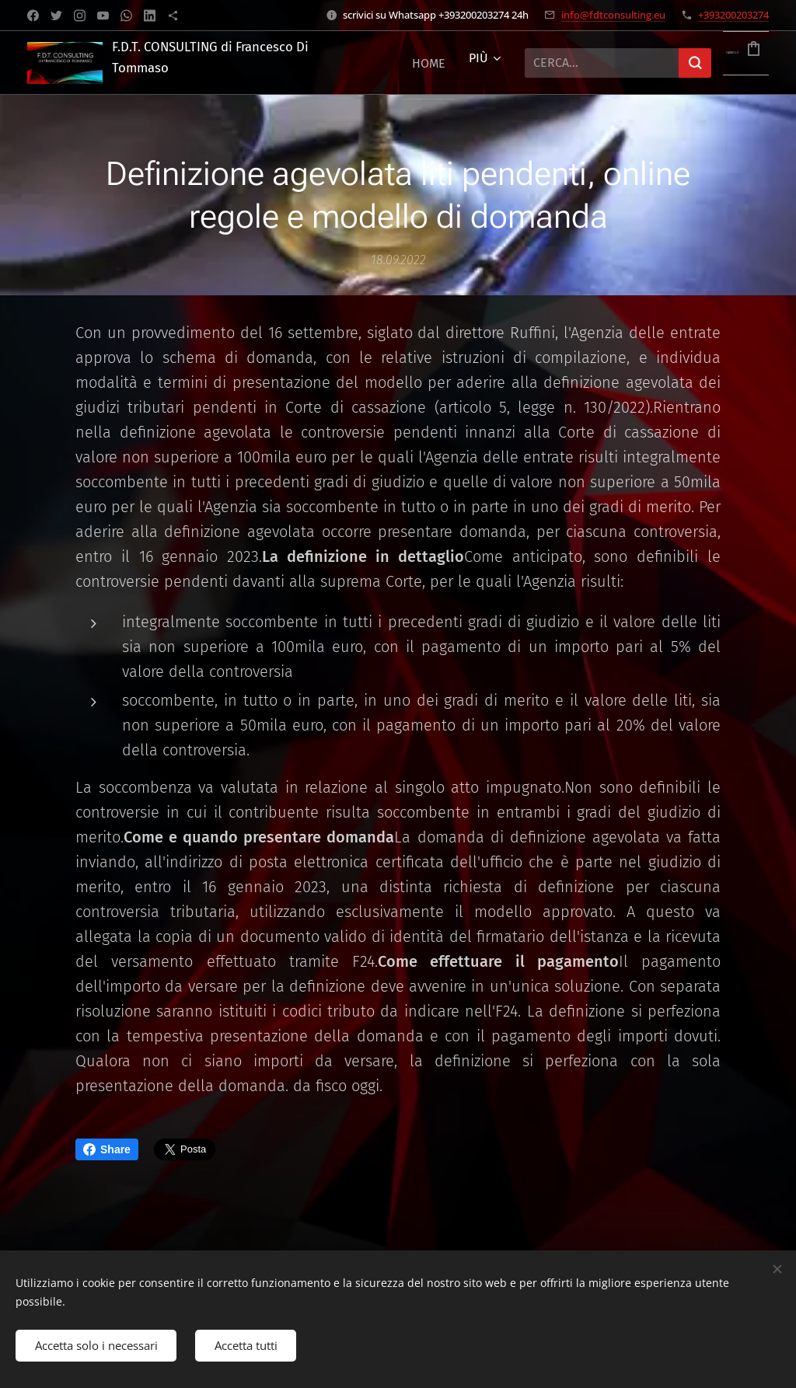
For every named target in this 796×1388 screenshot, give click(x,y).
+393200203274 (733, 15)
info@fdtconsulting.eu (613, 15)
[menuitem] (429, 63)
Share (107, 1149)
